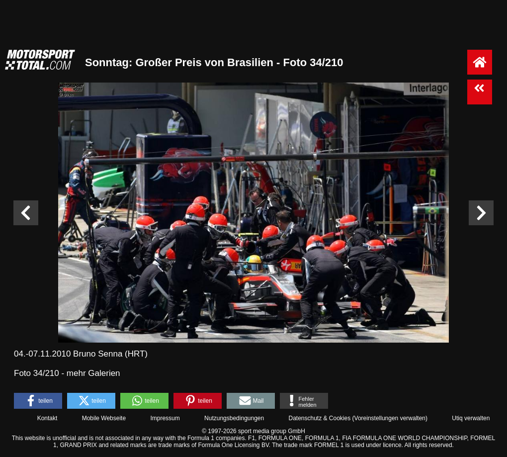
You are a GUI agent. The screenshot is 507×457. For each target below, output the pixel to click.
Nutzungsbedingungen (234, 418)
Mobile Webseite (104, 418)
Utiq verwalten (471, 418)
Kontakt (47, 418)
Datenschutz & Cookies (319, 418)
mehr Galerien (93, 373)
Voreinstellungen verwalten (389, 418)
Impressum (164, 418)
